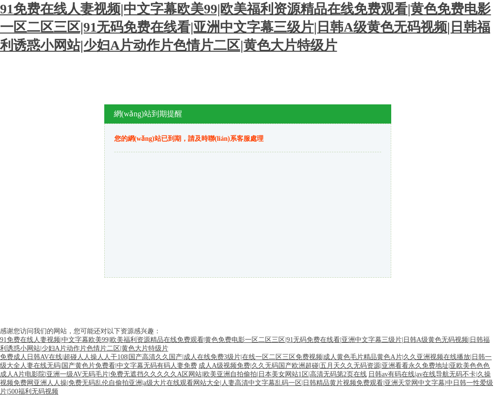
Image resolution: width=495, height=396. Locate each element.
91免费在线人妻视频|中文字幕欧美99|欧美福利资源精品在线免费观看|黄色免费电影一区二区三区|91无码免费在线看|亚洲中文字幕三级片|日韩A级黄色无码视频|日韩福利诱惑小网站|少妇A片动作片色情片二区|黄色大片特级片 (245, 27)
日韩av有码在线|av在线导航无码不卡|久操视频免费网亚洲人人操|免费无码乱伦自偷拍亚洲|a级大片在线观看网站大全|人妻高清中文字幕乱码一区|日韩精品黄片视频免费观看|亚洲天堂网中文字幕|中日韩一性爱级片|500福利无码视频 (246, 383)
